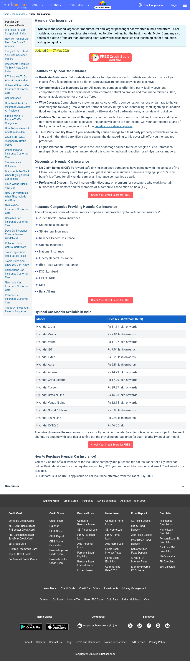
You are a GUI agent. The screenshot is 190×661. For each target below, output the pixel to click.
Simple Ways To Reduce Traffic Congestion (14, 119)
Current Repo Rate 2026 (112, 568)
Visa (146, 599)
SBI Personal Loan (87, 529)
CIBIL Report (56, 536)
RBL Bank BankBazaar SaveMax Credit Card (21, 536)
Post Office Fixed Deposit (141, 542)
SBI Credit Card (17, 543)
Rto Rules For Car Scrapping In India (15, 31)
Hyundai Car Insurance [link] (39, 14)
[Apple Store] (57, 626)
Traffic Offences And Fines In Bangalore (17, 309)
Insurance (87, 500)
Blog (68, 642)
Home (6, 14)
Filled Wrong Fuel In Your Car (16, 185)
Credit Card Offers (89, 588)
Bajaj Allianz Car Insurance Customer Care (16, 273)
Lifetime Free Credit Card (23, 548)
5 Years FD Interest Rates (139, 559)
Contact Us (55, 642)
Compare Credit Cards (21, 520)
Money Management (134, 588)
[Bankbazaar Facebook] (149, 625)
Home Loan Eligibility (112, 559)
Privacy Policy (157, 642)
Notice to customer (115, 642)
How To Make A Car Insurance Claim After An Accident (17, 107)
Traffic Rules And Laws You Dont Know (17, 263)
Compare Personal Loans (86, 522)
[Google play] (31, 626)
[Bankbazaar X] (130, 625)
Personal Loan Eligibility (85, 554)
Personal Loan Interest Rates (85, 563)
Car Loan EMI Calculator (167, 549)
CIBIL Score (56, 531)
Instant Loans (85, 570)
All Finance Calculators (166, 522)
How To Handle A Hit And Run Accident (17, 130)
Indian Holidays (131, 599)
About (28, 642)
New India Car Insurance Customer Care (16, 286)
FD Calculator (167, 556)
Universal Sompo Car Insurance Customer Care (17, 89)
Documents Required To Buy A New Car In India (17, 67)
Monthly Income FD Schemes (140, 568)
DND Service (138, 642)
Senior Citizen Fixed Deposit (139, 550)
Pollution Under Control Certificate (15, 245)
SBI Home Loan (114, 529)
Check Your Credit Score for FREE (110, 194)
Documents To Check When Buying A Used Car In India (17, 175)
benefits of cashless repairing (114, 126)
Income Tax (73, 599)
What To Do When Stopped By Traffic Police (15, 141)
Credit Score (56, 520)
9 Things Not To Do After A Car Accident (17, 78)
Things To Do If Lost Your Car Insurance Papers (16, 55)
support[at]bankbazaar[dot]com (98, 625)
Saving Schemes (106, 500)
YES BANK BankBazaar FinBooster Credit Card (22, 527)
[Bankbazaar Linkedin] (140, 625)
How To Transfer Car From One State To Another (17, 42)
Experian (54, 525)
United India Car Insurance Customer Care (16, 153)
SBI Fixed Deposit (141, 520)
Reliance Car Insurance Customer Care (16, 299)
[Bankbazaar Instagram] (158, 625)
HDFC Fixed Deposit (138, 527)
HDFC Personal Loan (86, 536)
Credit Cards (71, 500)
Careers (40, 642)
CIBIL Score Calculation (56, 543)
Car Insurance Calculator (13, 164)
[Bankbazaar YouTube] (167, 625)
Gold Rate (112, 599)
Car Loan (57, 599)
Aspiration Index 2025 (133, 500)
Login (174, 5)
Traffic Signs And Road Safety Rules (15, 254)
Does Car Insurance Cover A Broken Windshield (16, 234)
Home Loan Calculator (166, 531)
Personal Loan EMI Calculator (170, 540)
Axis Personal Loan (85, 545)
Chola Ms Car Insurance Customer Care (16, 222)
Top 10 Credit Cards (20, 554)
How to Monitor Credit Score (58, 561)
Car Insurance (18, 14)
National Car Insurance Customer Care (16, 209)
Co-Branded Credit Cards (23, 559)
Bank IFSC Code (93, 599)
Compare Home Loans (114, 522)
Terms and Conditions (87, 642)
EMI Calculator (168, 566)
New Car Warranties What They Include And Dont (16, 196)
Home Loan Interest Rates (113, 550)
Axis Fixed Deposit (142, 534)
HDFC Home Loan (112, 536)
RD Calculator (167, 561)
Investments (111, 588)
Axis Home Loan (114, 543)
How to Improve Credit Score (58, 552)
